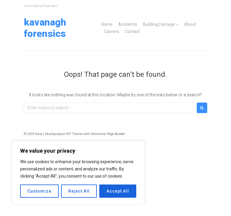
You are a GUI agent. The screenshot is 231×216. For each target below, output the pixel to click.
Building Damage (159, 24)
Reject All (79, 191)
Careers (111, 31)
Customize (39, 191)
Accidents (127, 24)
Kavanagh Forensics (45, 27)
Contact (132, 31)
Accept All (117, 191)
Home (106, 24)
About (190, 24)
